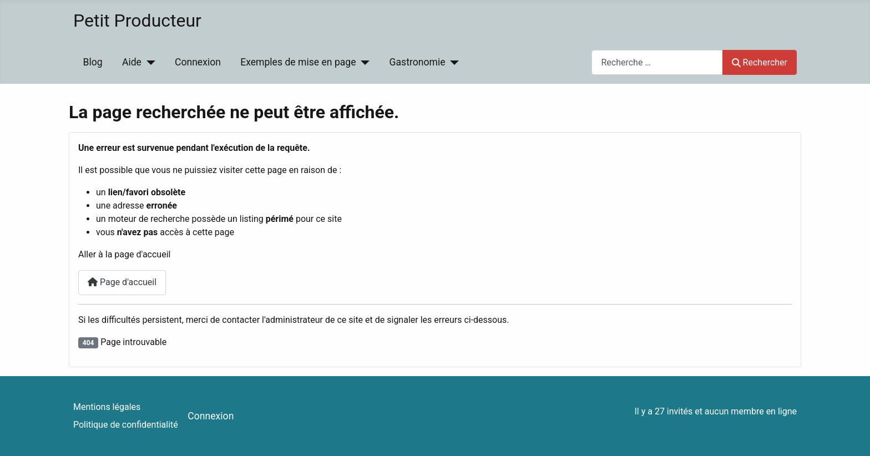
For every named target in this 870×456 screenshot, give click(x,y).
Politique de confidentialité (125, 424)
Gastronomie (418, 62)
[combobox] (657, 62)
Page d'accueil (122, 282)
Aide (131, 62)
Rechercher (759, 62)
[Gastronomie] (452, 62)
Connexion (198, 62)
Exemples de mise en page (298, 62)
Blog (93, 62)
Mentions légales (106, 407)
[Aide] (148, 62)
